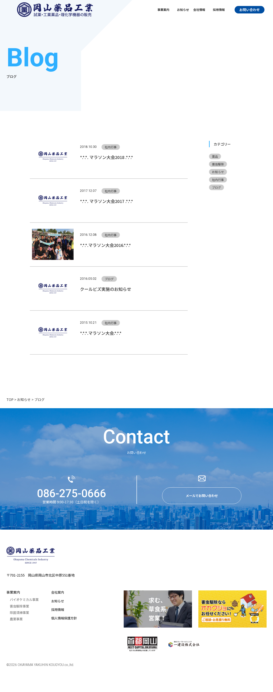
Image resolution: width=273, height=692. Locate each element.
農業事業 (16, 621)
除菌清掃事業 (20, 615)
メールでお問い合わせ (202, 498)
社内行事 (218, 180)
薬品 (215, 156)
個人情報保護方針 (63, 620)
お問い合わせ (249, 9)
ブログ (216, 188)
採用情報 (56, 612)
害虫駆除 (218, 164)
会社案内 (56, 595)
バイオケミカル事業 (25, 602)
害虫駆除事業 (20, 608)
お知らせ (183, 9)
